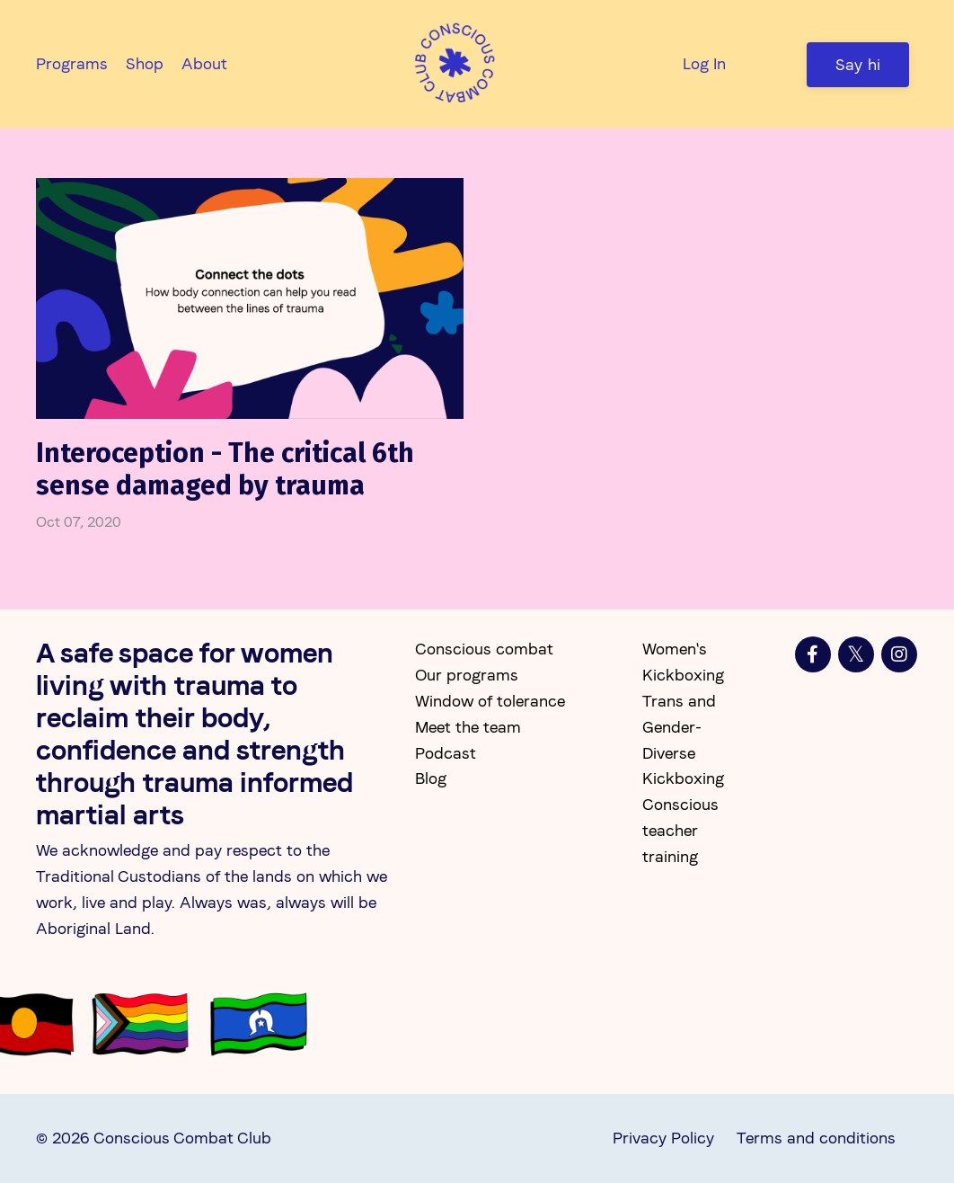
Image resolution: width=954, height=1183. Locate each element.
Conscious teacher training (680, 830)
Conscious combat (484, 648)
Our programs (466, 674)
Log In (704, 63)
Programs (72, 63)
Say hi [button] (858, 64)
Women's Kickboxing (683, 661)
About (204, 63)
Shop (144, 63)
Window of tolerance (490, 700)
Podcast (445, 752)
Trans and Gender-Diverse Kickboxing (683, 739)
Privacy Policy (663, 1137)
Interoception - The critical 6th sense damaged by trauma (225, 469)
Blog (430, 778)
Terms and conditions (816, 1137)
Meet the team (468, 726)
